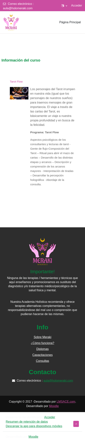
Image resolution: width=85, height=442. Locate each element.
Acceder (76, 5)
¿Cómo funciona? (42, 343)
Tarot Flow (16, 81)
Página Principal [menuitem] (70, 22)
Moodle (54, 406)
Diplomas (42, 349)
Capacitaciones (42, 354)
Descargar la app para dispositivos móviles (34, 426)
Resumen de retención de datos (27, 421)
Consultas (42, 360)
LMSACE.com (66, 401)
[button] (64, 5)
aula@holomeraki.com (17, 8)
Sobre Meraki (42, 337)
